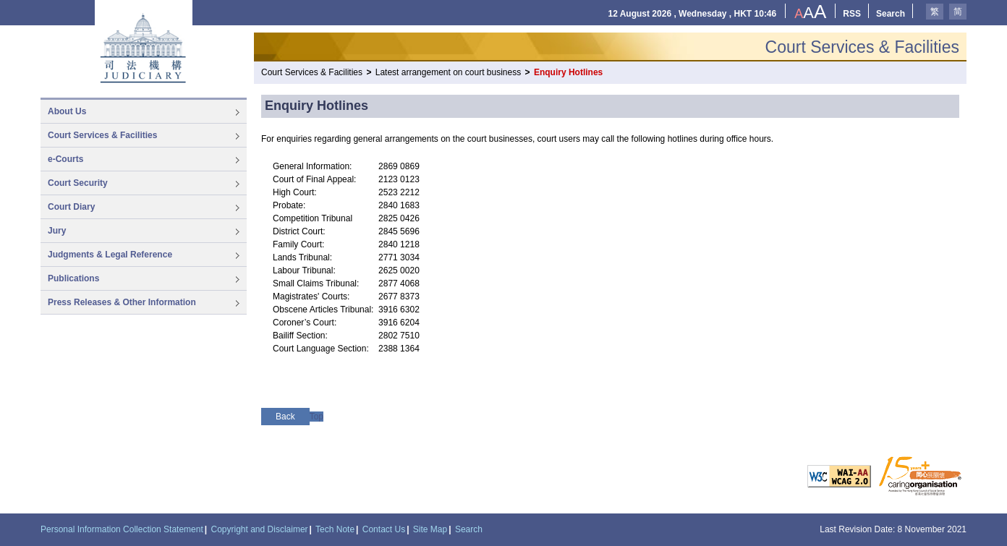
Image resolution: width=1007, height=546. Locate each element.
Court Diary (71, 207)
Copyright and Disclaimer (259, 529)
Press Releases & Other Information (122, 302)
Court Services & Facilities (102, 135)
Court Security (78, 183)
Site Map (430, 529)
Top (316, 416)
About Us (67, 111)
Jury (57, 231)
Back (285, 416)
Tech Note (334, 529)
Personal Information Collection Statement (122, 529)
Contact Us (383, 529)
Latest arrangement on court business (448, 72)
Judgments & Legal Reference (110, 254)
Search (890, 14)
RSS (852, 14)
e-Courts (65, 159)
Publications (73, 278)
